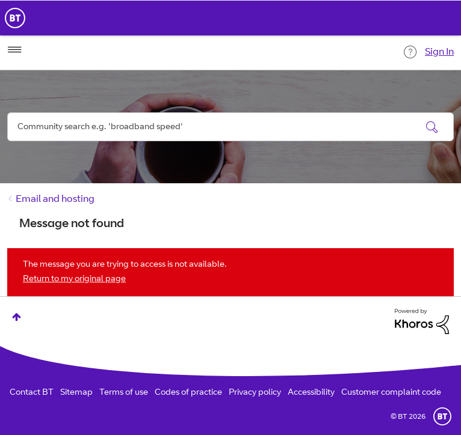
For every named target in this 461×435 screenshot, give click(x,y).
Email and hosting (55, 199)
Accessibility (311, 393)
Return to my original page (74, 279)
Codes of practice (188, 393)
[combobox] (230, 126)
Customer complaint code (391, 393)
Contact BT (32, 393)
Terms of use (123, 393)
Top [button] (16, 317)
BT (442, 416)
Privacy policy (255, 393)
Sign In (439, 52)
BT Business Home (15, 18)
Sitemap (76, 393)
